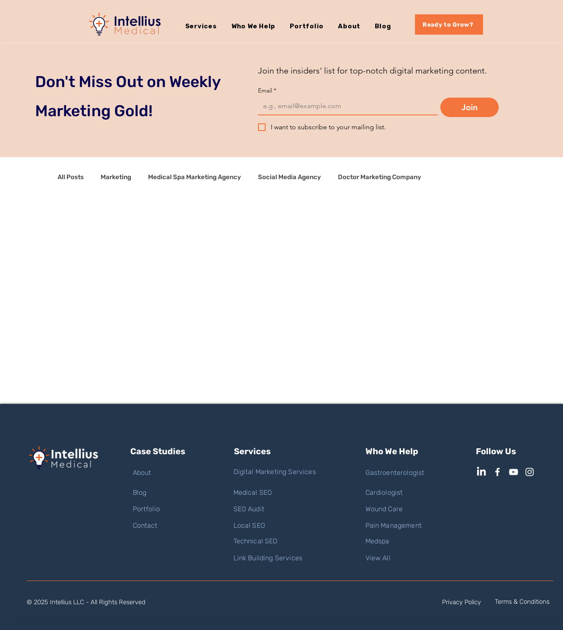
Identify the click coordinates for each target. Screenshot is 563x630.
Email (267, 90)
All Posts (71, 177)
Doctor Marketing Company (379, 177)
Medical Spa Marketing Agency (194, 177)
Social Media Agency (289, 177)
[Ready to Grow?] (449, 24)
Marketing (116, 177)
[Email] (345, 106)
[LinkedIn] (481, 471)
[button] (208, 26)
